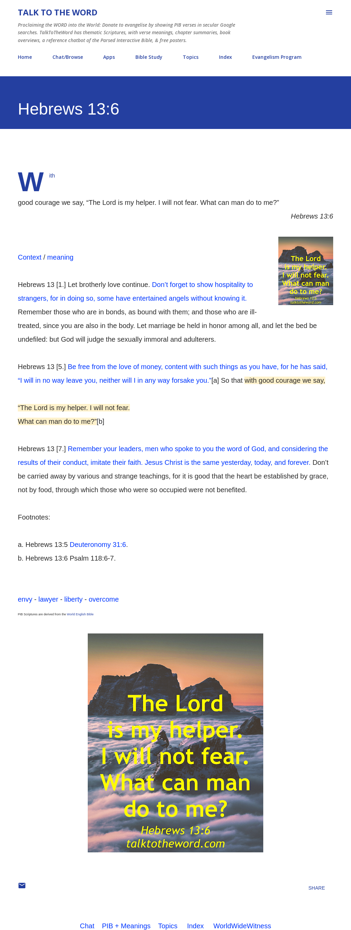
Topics (190, 57)
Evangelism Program (277, 57)
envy (25, 599)
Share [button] (316, 888)
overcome (104, 599)
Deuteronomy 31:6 (98, 544)
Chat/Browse (67, 57)
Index (225, 57)
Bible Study (148, 57)
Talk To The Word (57, 12)
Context (29, 257)
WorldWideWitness (242, 926)
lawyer (48, 599)
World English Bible (80, 614)
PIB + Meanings (126, 926)
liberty (73, 599)
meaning (60, 257)
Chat (87, 926)
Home (25, 57)
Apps (109, 57)
